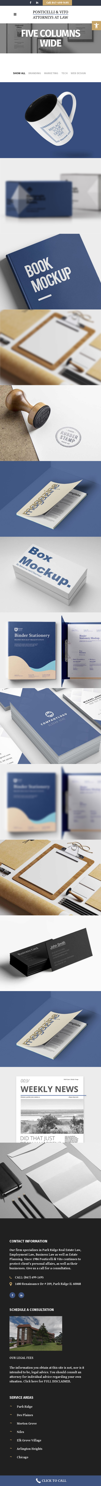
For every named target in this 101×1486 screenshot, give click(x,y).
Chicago (22, 1457)
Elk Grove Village (29, 1440)
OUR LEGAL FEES (21, 1358)
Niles (20, 1432)
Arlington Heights (29, 1449)
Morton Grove (27, 1423)
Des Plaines (25, 1415)
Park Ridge (24, 1407)
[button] (96, 25)
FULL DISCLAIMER (57, 1381)
